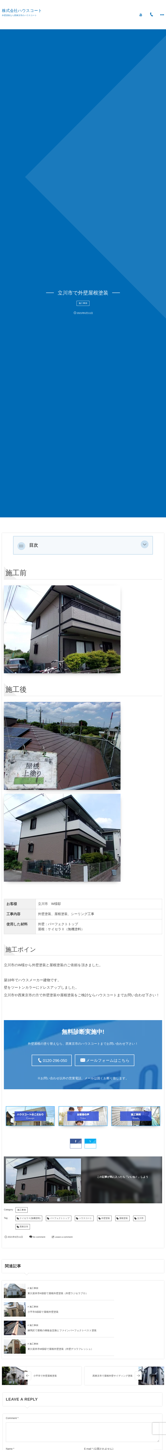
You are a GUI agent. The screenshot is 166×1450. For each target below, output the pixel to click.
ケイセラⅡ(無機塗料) (30, 1217)
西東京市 (24, 1226)
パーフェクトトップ (60, 1217)
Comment (11, 1380)
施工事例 (83, 303)
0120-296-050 (55, 1060)
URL (8, 1430)
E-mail (87, 1410)
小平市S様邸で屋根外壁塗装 (122, 1292)
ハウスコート (85, 1217)
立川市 (140, 1217)
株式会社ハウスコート (22, 11)
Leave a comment (64, 1236)
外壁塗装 (105, 1217)
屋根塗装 (123, 1217)
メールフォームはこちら (107, 1060)
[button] (145, 545)
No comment (39, 1236)
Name (9, 1410)
